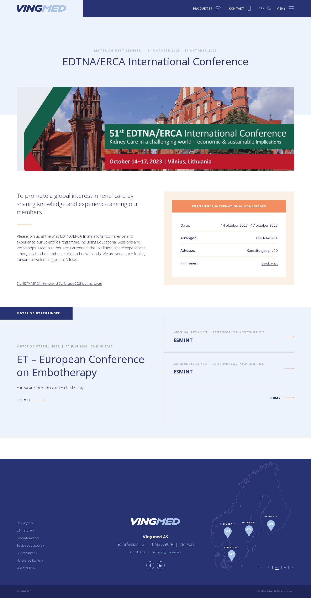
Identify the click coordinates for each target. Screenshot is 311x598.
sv (257, 567)
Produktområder (32, 537)
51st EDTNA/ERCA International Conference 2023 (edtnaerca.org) (71, 283)
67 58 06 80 (133, 549)
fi (284, 567)
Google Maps (267, 263)
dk (266, 567)
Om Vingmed (29, 522)
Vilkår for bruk (30, 567)
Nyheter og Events (34, 560)
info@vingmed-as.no (170, 549)
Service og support (34, 545)
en (292, 567)
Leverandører (29, 552)
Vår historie (27, 530)
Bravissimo (286, 591)
